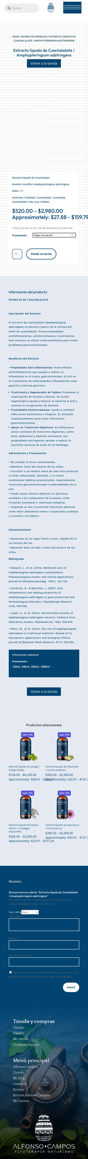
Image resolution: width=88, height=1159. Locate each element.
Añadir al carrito (41, 254)
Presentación (19, 235)
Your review (16, 916)
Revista (18, 1090)
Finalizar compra (26, 1045)
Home (15, 36)
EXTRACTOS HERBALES (34, 36)
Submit (71, 987)
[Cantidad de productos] (17, 254)
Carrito (18, 1033)
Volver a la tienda (44, 63)
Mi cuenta (20, 1039)
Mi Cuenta (21, 1101)
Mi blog (19, 1078)
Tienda (18, 1028)
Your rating (15, 912)
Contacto (20, 1084)
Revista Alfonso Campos (31, 1095)
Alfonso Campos (25, 1067)
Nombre (14, 938)
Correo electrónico (20, 955)
